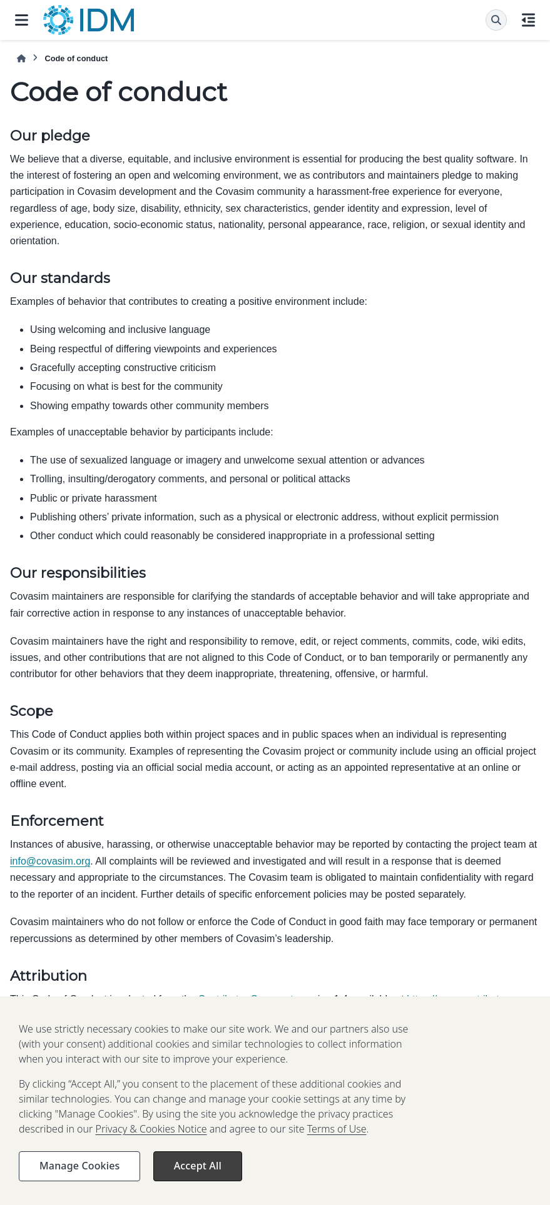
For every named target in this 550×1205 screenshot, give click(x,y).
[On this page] (528, 20)
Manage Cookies (79, 1179)
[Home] (21, 58)
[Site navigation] (21, 20)
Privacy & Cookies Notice (151, 1142)
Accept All (198, 1179)
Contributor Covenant (245, 999)
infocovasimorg (50, 861)
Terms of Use (337, 1142)
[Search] (496, 20)
